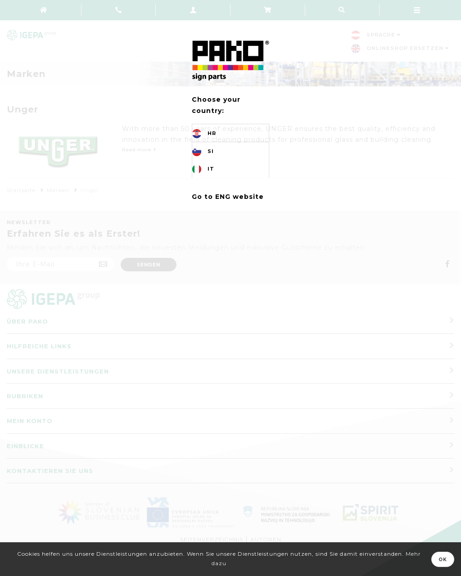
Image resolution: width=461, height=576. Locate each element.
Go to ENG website (228, 197)
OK (442, 559)
